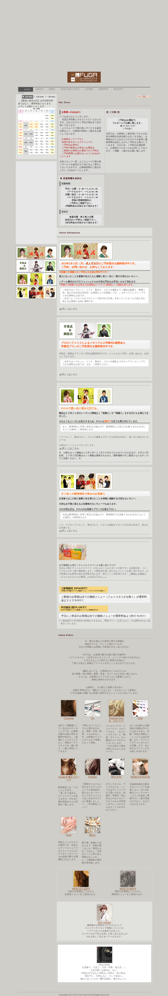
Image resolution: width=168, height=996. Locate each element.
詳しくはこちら (68, 309)
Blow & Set (116, 777)
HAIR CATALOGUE (70, 89)
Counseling (69, 718)
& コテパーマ (116, 721)
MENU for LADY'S (81, 889)
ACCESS (89, 89)
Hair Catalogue (104, 922)
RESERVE (103, 89)
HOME (25, 89)
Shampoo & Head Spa (140, 777)
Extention (92, 777)
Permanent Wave (116, 718)
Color (140, 718)
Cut (92, 718)
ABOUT (39, 89)
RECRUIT (118, 89)
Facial (68, 835)
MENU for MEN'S (128, 889)
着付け (92, 835)
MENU (52, 89)
